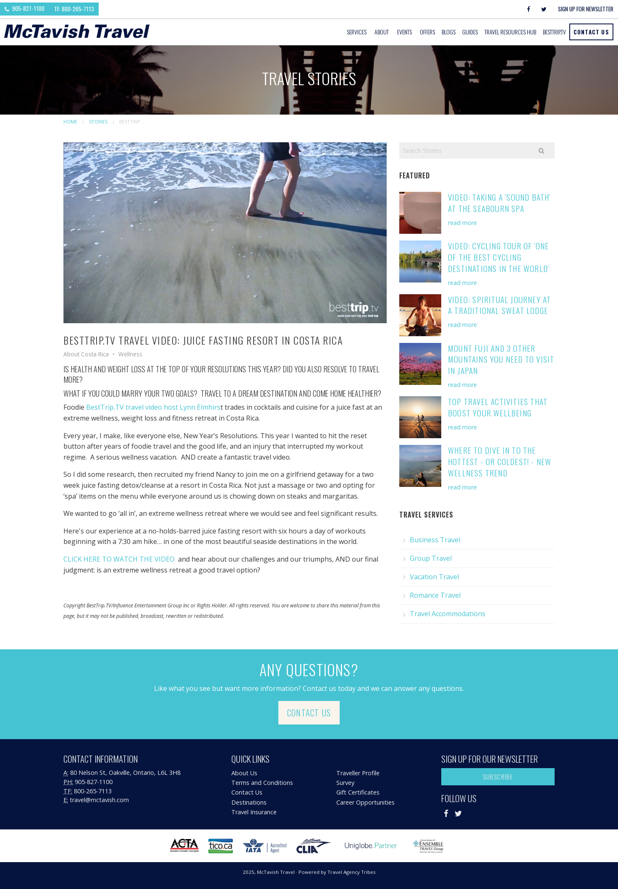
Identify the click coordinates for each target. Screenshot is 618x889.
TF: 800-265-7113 (74, 9)
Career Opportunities (365, 802)
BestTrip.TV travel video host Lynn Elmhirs (153, 407)
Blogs (449, 31)
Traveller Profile (358, 773)
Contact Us (591, 31)
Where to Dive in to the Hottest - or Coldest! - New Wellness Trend (499, 461)
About (381, 31)
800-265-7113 (93, 791)
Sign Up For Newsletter (585, 9)
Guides (470, 31)
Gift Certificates (358, 792)
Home (70, 121)
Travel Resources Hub (510, 31)
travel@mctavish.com (99, 800)
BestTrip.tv (554, 31)
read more (462, 223)
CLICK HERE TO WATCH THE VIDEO (119, 559)
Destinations (249, 802)
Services (357, 31)
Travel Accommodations (447, 613)
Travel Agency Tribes (351, 872)
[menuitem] (357, 32)
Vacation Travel (434, 576)
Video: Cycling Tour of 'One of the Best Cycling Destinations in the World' (498, 257)
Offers (427, 31)
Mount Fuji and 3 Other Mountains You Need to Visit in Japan (501, 359)
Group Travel (431, 558)
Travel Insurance (254, 812)
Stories (98, 121)
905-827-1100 (25, 8)
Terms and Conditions (262, 783)
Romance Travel (435, 595)
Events (404, 31)
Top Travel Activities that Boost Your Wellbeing (497, 407)
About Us (244, 773)
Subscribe (498, 776)
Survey (345, 783)
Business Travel (435, 539)
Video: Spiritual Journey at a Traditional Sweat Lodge (499, 305)
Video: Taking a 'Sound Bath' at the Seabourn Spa (499, 202)
